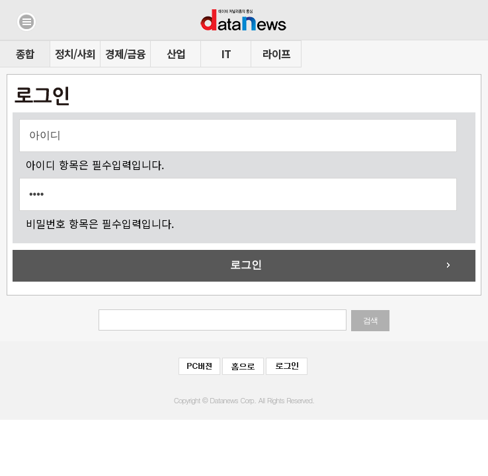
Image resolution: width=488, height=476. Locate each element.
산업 (176, 53)
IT (226, 53)
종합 (25, 53)
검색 (370, 320)
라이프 (276, 53)
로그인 (246, 264)
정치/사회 (75, 53)
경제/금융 (125, 53)
